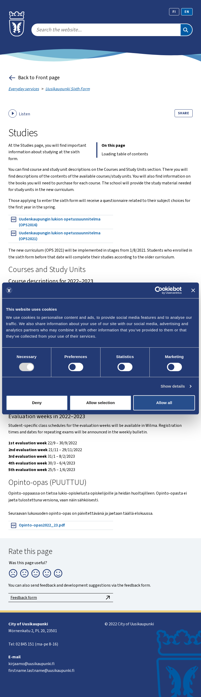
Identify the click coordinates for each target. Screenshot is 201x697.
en (187, 11)
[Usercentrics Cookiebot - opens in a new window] (159, 290)
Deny (37, 402)
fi (174, 11)
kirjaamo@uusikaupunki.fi (31, 664)
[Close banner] (193, 290)
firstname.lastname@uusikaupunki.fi (41, 670)
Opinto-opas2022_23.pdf (37, 525)
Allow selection (100, 402)
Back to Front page (34, 78)
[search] (105, 30)
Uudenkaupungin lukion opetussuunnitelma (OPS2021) (55, 236)
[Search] (186, 30)
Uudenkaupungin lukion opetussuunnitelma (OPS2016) (55, 222)
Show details (173, 386)
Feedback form (60, 597)
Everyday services (23, 89)
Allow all (164, 402)
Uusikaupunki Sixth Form (67, 89)
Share (183, 113)
